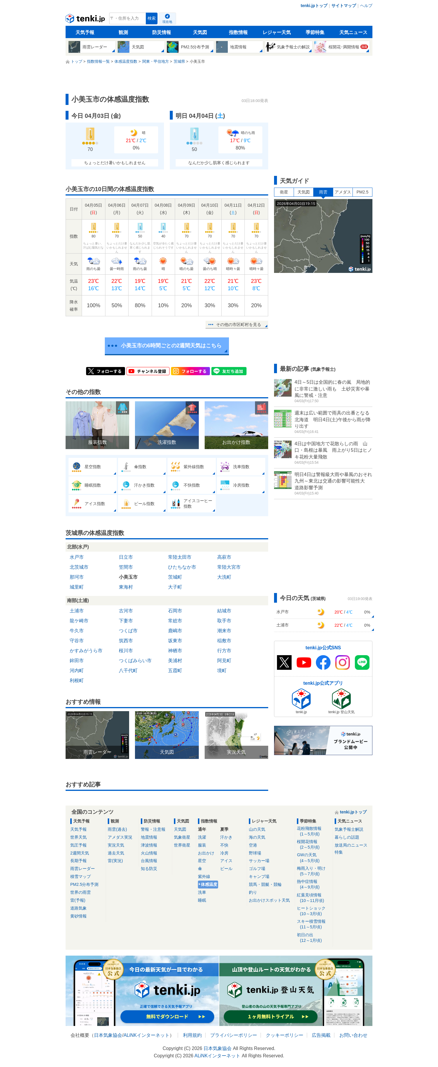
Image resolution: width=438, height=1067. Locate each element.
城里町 (77, 587)
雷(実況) (115, 860)
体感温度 (209, 884)
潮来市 (224, 630)
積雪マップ (80, 876)
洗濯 (202, 837)
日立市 (126, 557)
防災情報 (161, 32)
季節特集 (315, 32)
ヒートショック (314, 911)
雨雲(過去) (117, 829)
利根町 (77, 680)
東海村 (126, 587)
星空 (202, 860)
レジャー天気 (277, 32)
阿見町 (224, 660)
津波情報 (149, 845)
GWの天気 (314, 857)
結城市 (224, 610)
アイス (226, 860)
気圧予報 (78, 845)
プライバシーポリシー (233, 1035)
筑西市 (126, 640)
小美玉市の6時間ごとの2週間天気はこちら (171, 346)
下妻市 (126, 620)
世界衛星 (182, 845)
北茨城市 (79, 567)
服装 (202, 845)
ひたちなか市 (182, 567)
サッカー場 (259, 860)
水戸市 (77, 557)
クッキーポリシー (284, 1035)
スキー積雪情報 (314, 924)
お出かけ (206, 853)
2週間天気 (79, 853)
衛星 (284, 192)
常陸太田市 (179, 557)
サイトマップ (343, 5)
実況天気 (116, 845)
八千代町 (128, 670)
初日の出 (314, 937)
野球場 (255, 853)
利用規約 (192, 1035)
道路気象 (78, 908)
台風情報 (149, 860)
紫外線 (204, 876)
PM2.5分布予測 (84, 884)
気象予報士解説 (349, 829)
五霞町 (175, 670)
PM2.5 (362, 192)
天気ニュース (353, 32)
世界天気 (78, 837)
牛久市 (77, 630)
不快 (224, 845)
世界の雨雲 (80, 892)
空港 (253, 845)
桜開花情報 (314, 844)
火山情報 (149, 853)
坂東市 (175, 640)
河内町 (77, 670)
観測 (123, 32)
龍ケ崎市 (79, 620)
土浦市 (77, 610)
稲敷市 (224, 640)
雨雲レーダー (82, 868)
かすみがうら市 (86, 650)
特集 (339, 852)
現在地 (167, 21)
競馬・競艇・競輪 (265, 884)
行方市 (224, 650)
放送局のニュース (351, 845)
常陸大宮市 (229, 567)
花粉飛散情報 (314, 831)
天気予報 (85, 32)
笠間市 (126, 567)
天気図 (200, 32)
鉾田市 (77, 660)
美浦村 (175, 660)
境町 (222, 670)
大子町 (175, 587)
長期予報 (78, 860)
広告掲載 (321, 1035)
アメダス (343, 192)
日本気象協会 (108, 1035)
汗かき (226, 837)
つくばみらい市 (135, 660)
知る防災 (149, 868)
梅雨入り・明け (314, 871)
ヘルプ (366, 5)
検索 (152, 18)
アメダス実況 (120, 837)
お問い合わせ (353, 1035)
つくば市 (128, 630)
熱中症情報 (314, 884)
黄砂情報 (78, 916)
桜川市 (126, 650)
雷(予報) (77, 900)
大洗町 (224, 577)
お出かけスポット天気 (269, 900)
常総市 (175, 620)
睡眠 (202, 900)
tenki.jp (86, 20)
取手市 (224, 620)
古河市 (126, 610)
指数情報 (238, 32)
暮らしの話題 (347, 837)
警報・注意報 (153, 829)
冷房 (224, 853)
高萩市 (224, 557)
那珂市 (77, 577)
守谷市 (77, 640)
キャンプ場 (259, 876)
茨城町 (175, 577)
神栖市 (175, 650)
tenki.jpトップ (314, 5)
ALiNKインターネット (147, 1035)
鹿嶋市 (175, 630)
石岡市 (175, 610)
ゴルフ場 (257, 868)
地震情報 (149, 837)
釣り (253, 892)
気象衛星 (182, 837)
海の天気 (257, 837)
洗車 (202, 892)
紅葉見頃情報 (314, 898)
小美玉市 (128, 577)
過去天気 (116, 853)
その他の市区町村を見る (238, 324)
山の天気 (257, 829)
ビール (226, 868)
